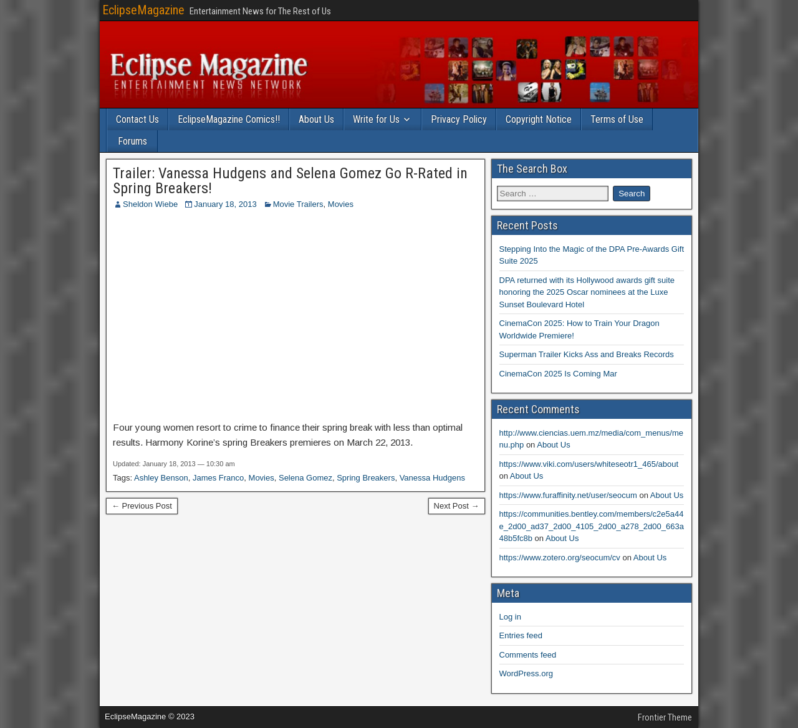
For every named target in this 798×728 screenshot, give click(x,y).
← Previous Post (142, 505)
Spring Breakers (366, 477)
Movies (340, 204)
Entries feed (520, 635)
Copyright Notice (539, 119)
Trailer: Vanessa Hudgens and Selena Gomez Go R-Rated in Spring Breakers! (290, 181)
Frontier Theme (665, 717)
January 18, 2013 (225, 204)
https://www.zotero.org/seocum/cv (559, 557)
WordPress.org (526, 673)
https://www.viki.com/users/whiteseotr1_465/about (589, 464)
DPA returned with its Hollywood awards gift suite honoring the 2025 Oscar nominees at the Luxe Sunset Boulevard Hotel (587, 292)
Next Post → (456, 505)
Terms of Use (616, 119)
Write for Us (376, 119)
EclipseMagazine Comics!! (229, 119)
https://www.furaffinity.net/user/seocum (568, 495)
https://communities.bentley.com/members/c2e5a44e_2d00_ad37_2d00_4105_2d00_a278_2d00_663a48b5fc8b (591, 526)
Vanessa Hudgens (432, 477)
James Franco (218, 477)
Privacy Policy (459, 119)
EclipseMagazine (143, 9)
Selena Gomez (305, 477)
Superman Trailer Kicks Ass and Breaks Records (586, 354)
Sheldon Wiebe (150, 204)
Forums (132, 141)
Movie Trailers (298, 204)
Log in (510, 616)
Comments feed (528, 654)
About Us (316, 119)
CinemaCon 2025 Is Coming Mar (558, 373)
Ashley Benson (161, 477)
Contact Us (137, 119)
